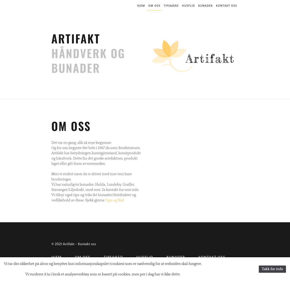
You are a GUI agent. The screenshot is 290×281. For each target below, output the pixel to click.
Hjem (141, 5)
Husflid (188, 5)
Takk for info (272, 269)
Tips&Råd (171, 5)
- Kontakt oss (85, 244)
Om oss (154, 5)
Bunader (205, 5)
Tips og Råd (114, 200)
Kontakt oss (226, 5)
